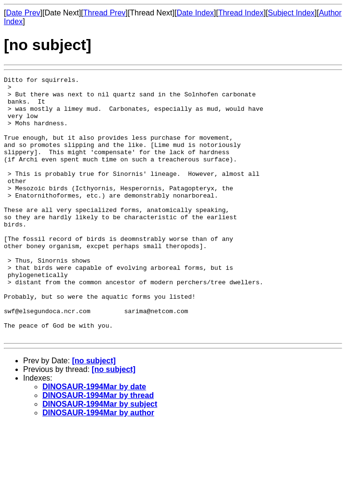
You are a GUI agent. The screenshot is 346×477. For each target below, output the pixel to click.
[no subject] (94, 413)
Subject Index (291, 13)
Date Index (194, 13)
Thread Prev (104, 13)
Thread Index (241, 13)
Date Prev (23, 13)
